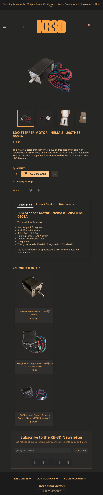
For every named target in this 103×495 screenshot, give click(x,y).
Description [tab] (25, 204)
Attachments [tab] (66, 204)
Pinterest (39, 190)
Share (23, 190)
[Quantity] (16, 174)
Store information (51, 486)
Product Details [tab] (45, 204)
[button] (23, 26)
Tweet (31, 190)
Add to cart (35, 174)
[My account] (75, 26)
